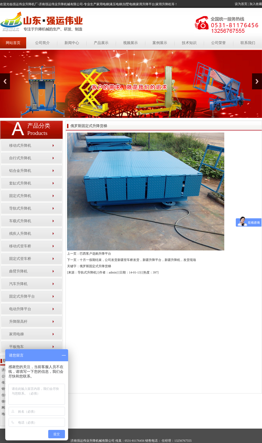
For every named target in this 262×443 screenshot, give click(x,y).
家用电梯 (16, 334)
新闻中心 (71, 43)
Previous (5, 81)
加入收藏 (255, 4)
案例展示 (159, 43)
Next (257, 81)
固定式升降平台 (22, 296)
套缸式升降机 (20, 183)
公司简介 (42, 43)
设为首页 (241, 4)
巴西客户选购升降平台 (95, 253)
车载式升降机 (20, 221)
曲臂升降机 (18, 271)
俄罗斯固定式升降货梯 (95, 266)
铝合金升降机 (20, 171)
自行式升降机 (20, 158)
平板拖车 (16, 347)
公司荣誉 (218, 43)
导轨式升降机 (20, 208)
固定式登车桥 (20, 259)
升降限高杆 (18, 322)
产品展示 (101, 43)
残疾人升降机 (20, 234)
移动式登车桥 (20, 246)
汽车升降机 (18, 284)
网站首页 (13, 43)
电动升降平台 (20, 309)
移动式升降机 (20, 145)
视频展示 (130, 43)
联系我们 (248, 43)
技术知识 (189, 43)
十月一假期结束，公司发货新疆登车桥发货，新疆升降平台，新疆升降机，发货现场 (138, 260)
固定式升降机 (20, 196)
